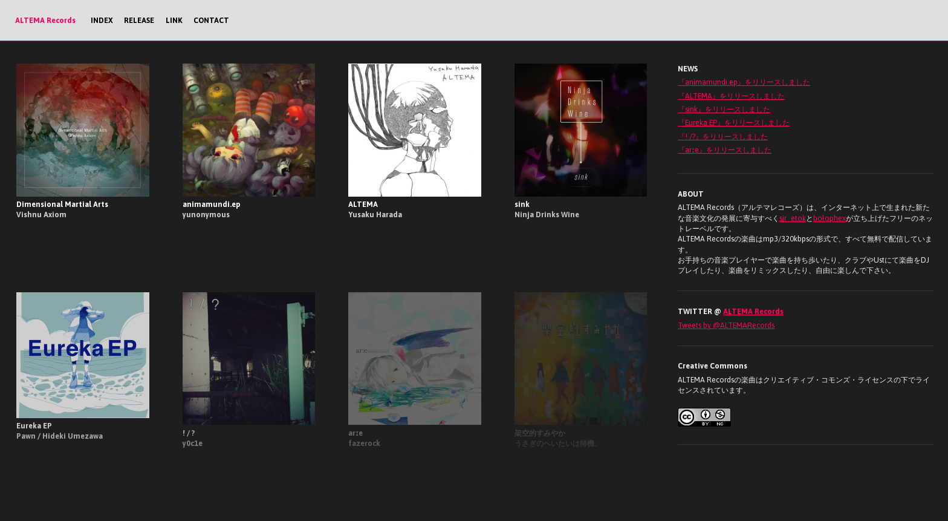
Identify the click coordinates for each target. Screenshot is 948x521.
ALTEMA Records (45, 20)
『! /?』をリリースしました (723, 136)
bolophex (829, 218)
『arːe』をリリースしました (724, 149)
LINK (174, 20)
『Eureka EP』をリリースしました (734, 122)
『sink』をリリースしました (724, 109)
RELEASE (139, 20)
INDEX (102, 20)
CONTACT (211, 20)
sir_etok (792, 218)
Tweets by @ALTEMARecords (726, 325)
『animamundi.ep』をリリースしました (744, 82)
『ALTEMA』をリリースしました (731, 95)
